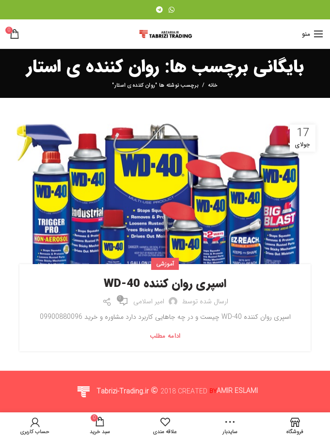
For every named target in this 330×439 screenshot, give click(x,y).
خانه (213, 86)
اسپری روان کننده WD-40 (165, 284)
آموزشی (165, 263)
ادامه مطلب (165, 336)
